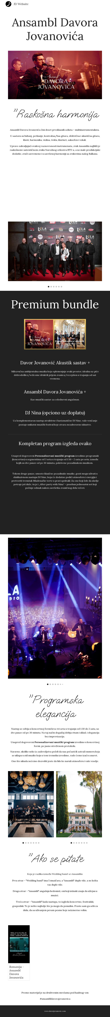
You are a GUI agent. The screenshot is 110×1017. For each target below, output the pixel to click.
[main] (55, 27)
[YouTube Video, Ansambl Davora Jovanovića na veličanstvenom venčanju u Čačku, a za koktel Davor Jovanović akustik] (31, 515)
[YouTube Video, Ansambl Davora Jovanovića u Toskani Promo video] (67, 945)
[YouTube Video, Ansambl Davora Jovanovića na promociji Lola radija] (55, 190)
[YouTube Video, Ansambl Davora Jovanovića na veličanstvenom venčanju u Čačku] (79, 515)
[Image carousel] (55, 254)
